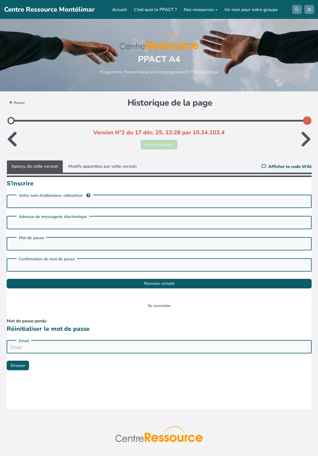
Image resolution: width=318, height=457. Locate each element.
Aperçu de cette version (34, 167)
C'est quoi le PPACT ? (154, 9)
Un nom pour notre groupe (249, 9)
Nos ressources (199, 9)
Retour (18, 102)
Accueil (118, 9)
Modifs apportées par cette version (102, 167)
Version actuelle (159, 145)
